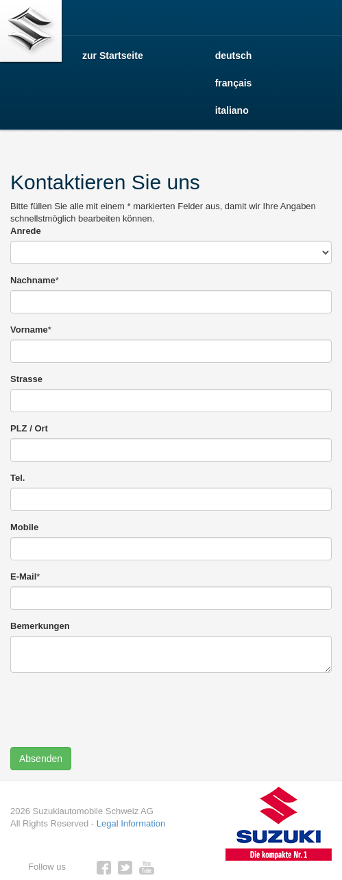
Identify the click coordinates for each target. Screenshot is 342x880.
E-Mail (23, 576)
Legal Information (131, 823)
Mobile (24, 527)
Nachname (33, 280)
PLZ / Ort (29, 428)
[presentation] (114, 710)
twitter (125, 868)
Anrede (25, 231)
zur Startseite (112, 55)
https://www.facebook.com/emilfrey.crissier (104, 868)
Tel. (17, 478)
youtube (146, 868)
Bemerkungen (40, 626)
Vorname (29, 329)
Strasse (26, 379)
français (233, 83)
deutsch (233, 55)
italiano (232, 110)
